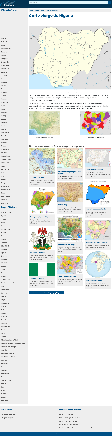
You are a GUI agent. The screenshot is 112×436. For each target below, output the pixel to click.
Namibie (4, 330)
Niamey (3, 153)
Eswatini (4, 259)
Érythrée (4, 256)
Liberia (3, 296)
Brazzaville (5, 62)
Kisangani (4, 116)
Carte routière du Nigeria (94, 169)
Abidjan (3, 38)
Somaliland (5, 373)
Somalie (4, 370)
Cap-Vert (4, 239)
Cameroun (4, 236)
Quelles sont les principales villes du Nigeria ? (69, 172)
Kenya (3, 286)
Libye (3, 300)
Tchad (3, 387)
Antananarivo (6, 49)
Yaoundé (4, 200)
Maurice (4, 316)
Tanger (3, 183)
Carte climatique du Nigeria (95, 209)
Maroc (3, 313)
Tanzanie (4, 384)
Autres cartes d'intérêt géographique (47, 293)
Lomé (3, 126)
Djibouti (4, 82)
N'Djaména (5, 149)
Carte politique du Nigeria (67, 276)
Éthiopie (4, 263)
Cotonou (4, 75)
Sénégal (4, 360)
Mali (2, 310)
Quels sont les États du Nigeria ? (96, 242)
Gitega (3, 96)
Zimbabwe (4, 400)
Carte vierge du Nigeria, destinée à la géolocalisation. (70, 92)
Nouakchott (5, 156)
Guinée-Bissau (6, 279)
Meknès (4, 143)
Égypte (3, 253)
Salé (2, 173)
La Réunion (5, 290)
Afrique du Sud (6, 212)
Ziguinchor (4, 203)
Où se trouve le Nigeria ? (94, 280)
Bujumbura (5, 65)
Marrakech (5, 136)
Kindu (3, 109)
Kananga (4, 99)
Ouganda (4, 337)
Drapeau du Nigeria (37, 279)
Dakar (3, 79)
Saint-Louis (5, 169)
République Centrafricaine (10, 340)
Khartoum (4, 102)
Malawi (3, 306)
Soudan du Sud (6, 380)
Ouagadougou (6, 159)
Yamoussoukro (6, 196)
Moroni (3, 146)
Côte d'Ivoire (5, 246)
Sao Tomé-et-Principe (8, 357)
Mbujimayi (4, 139)
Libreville (4, 122)
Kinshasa (4, 112)
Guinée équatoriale (7, 283)
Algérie (3, 216)
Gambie (3, 269)
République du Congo (8, 347)
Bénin (3, 222)
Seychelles (4, 363)
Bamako (4, 52)
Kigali (3, 106)
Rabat (3, 166)
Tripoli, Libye (5, 190)
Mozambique (5, 326)
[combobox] (68, 2)
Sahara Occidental (7, 353)
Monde (32, 10)
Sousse (3, 179)
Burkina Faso (5, 229)
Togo (3, 390)
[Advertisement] (14, 25)
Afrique (37, 10)
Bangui (3, 55)
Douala (3, 85)
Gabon (3, 266)
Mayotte (4, 323)
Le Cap (3, 119)
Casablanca (5, 69)
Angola (3, 219)
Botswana (4, 226)
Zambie (3, 397)
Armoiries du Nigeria (37, 252)
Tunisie (3, 394)
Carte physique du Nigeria (67, 245)
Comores (4, 243)
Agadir (3, 45)
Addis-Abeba (5, 42)
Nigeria (42, 10)
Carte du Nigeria (64, 205)
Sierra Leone (5, 367)
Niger (3, 333)
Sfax (2, 176)
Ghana (3, 273)
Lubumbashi (5, 132)
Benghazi (4, 59)
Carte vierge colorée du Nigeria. (95, 137)
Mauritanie (5, 320)
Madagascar (5, 303)
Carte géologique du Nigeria (40, 217)
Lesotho (4, 293)
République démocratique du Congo (13, 343)
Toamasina (5, 186)
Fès (2, 89)
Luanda (3, 129)
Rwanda (4, 350)
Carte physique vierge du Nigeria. (44, 137)
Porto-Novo (5, 163)
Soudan (3, 377)
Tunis (3, 193)
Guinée (3, 276)
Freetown (4, 92)
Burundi (4, 232)
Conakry (4, 72)
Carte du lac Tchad (37, 177)
